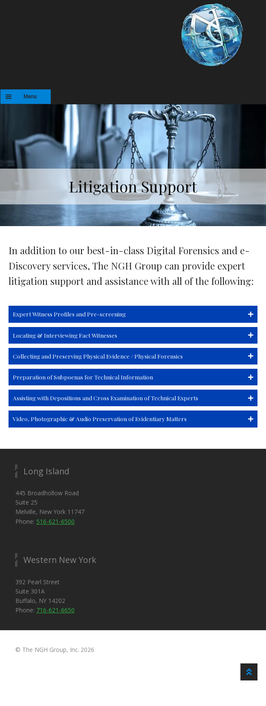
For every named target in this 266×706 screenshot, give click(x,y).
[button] (133, 314)
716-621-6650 (55, 610)
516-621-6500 (55, 521)
